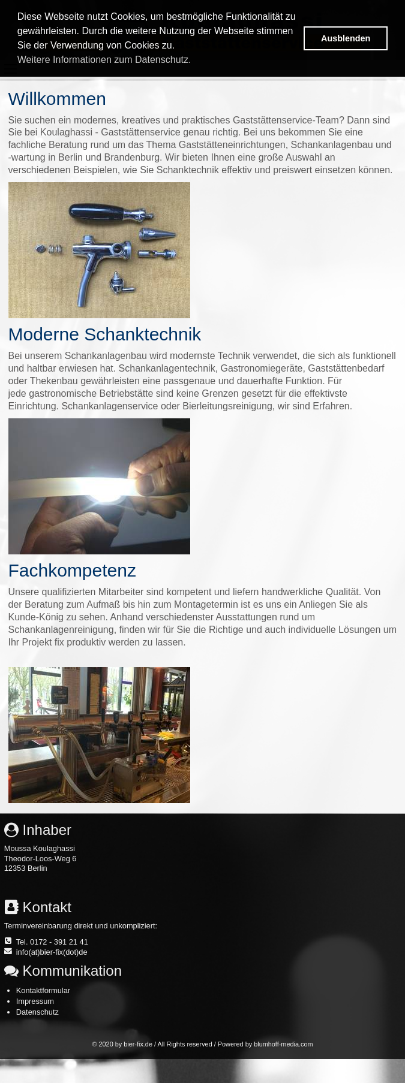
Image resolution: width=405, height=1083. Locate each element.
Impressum (35, 1001)
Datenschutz (37, 1011)
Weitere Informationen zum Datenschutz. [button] (104, 60)
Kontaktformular (43, 990)
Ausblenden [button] (345, 38)
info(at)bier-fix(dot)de (52, 952)
